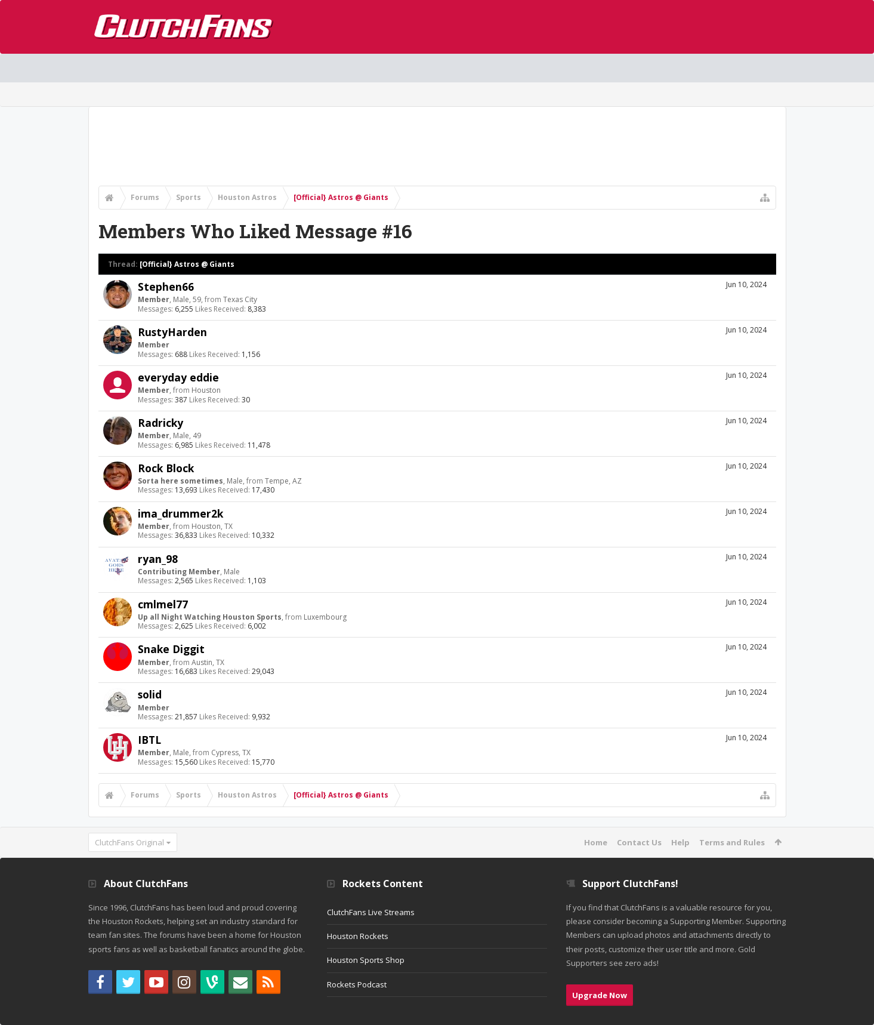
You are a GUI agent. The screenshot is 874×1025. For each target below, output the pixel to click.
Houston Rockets (357, 936)
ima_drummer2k (180, 513)
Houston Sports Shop (365, 960)
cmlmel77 (163, 604)
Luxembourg (325, 617)
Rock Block (166, 468)
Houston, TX (212, 526)
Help (680, 842)
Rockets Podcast (357, 984)
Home (595, 842)
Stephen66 (166, 286)
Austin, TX (208, 662)
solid (150, 694)
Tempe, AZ (283, 481)
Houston (206, 390)
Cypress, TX (231, 752)
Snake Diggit (171, 649)
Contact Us (639, 842)
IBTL (149, 739)
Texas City (240, 299)
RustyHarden (172, 332)
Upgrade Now (599, 995)
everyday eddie (178, 377)
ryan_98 (158, 559)
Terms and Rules (732, 842)
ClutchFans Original (129, 842)
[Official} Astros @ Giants (187, 264)
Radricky (160, 422)
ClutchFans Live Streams (371, 912)
